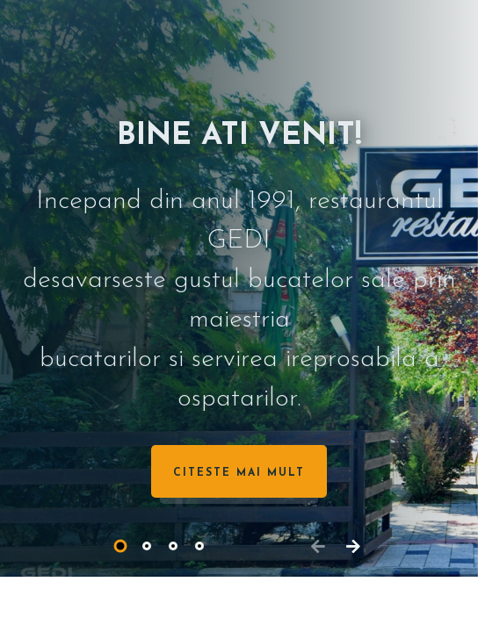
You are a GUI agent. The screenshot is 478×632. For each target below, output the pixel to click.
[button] (120, 546)
